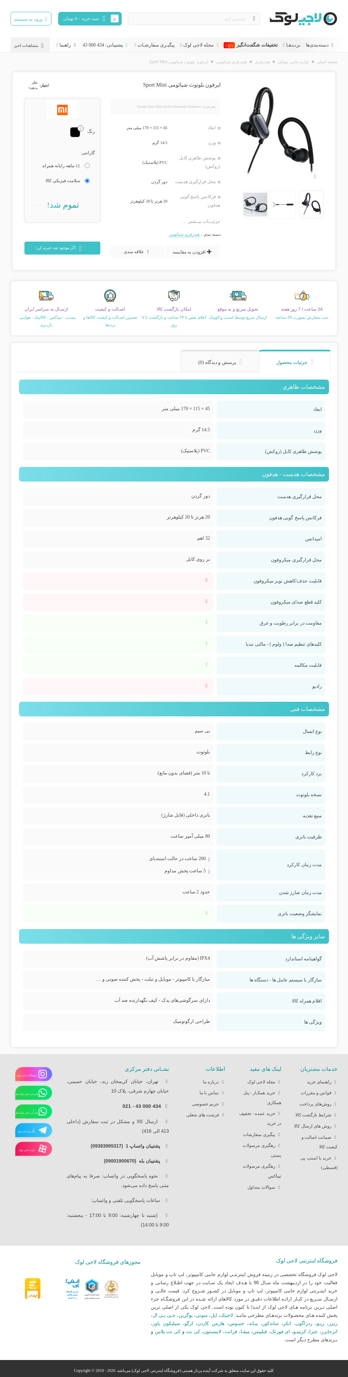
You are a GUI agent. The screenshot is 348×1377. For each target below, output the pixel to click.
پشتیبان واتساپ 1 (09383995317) (127, 1146)
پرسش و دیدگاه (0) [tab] (217, 362)
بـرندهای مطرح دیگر (317, 1339)
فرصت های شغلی (205, 1115)
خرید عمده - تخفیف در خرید (260, 1117)
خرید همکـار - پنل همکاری (262, 1096)
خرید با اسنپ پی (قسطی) (318, 1161)
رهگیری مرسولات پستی (262, 1149)
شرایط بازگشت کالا (316, 1115)
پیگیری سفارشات (262, 1135)
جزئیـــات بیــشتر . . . (201, 221)
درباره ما (214, 1082)
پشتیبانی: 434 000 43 (106, 45)
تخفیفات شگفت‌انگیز (251, 45)
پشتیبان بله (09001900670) (134, 1161)
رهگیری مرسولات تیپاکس (262, 1170)
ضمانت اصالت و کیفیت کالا (319, 1141)
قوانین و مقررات (319, 1093)
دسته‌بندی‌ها (320, 45)
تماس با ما (212, 1093)
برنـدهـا (293, 45)
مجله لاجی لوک (201, 45)
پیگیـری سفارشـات (156, 45)
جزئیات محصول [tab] (292, 362)
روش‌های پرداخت (318, 1104)
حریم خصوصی (208, 1104)
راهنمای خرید (322, 1082)
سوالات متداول (264, 1187)
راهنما (68, 45)
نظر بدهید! (33, 85)
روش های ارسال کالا (315, 1126)
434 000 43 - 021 (141, 1106)
